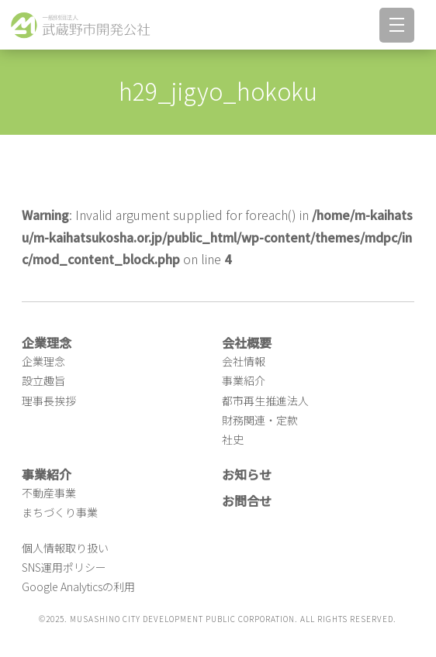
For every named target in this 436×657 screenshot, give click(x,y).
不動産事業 (49, 492)
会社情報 (243, 361)
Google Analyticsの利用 (78, 586)
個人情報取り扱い (65, 548)
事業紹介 (243, 380)
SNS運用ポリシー (64, 567)
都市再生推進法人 (265, 400)
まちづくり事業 (60, 512)
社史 (233, 439)
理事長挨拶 (49, 400)
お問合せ (247, 500)
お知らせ (247, 474)
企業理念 (43, 361)
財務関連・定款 (260, 420)
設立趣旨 (43, 380)
